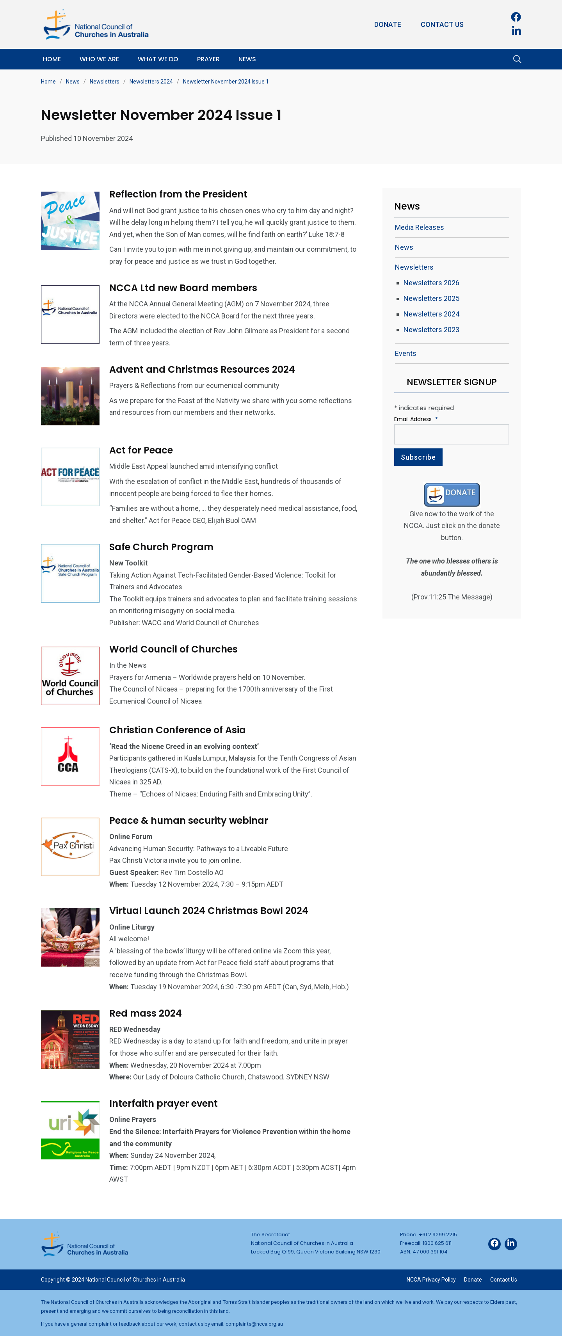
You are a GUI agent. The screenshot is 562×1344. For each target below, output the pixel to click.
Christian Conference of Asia (179, 737)
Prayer (208, 59)
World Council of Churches (175, 658)
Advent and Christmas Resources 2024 (204, 381)
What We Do (158, 59)
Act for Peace (143, 459)
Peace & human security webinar (190, 827)
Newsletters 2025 (431, 298)
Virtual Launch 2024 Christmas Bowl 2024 (210, 918)
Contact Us (442, 24)
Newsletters (104, 81)
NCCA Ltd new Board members (185, 299)
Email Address (416, 419)
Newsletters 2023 (431, 329)
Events (405, 353)
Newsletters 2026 (431, 283)
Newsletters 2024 (151, 81)
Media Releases (419, 227)
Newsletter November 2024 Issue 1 (226, 81)
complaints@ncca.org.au (254, 1331)
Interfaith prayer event (165, 1111)
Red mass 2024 (147, 1020)
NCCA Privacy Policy (431, 1287)
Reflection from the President (180, 194)
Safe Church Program (163, 556)
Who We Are (99, 59)
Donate (387, 24)
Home (52, 59)
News (247, 59)
